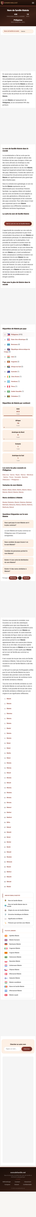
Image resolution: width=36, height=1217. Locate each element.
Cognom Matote (14, 953)
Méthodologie (7, 1181)
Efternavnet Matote (15, 974)
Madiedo (11, 502)
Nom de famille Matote (15, 900)
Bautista (25, 477)
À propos (17, 1181)
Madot (4, 490)
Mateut (18, 505)
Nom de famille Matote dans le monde (17, 905)
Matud (11, 507)
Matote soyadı (13, 995)
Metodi (9, 881)
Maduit (17, 502)
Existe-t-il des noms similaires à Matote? (15, 570)
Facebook (26, 578)
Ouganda (14, 362)
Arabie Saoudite (16, 391)
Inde (12, 357)
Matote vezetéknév (15, 982)
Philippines (14, 334)
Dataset (16, 1184)
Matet (14, 490)
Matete (15, 492)
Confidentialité (27, 1184)
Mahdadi (5, 505)
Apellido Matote (14, 936)
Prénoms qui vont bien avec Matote (19, 923)
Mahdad (28, 502)
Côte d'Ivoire (15, 376)
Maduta (22, 502)
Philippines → (16, 480)
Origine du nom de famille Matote (18, 910)
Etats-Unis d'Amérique (18, 339)
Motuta (9, 802)
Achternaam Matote (15, 965)
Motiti (9, 847)
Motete (9, 778)
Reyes (18, 475)
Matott (24, 490)
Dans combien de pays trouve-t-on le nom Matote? (16, 543)
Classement (27, 1181)
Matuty (21, 492)
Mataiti (9, 832)
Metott (10, 492)
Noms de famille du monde (11, 31)
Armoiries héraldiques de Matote (18, 914)
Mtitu (8, 822)
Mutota (9, 788)
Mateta (9, 733)
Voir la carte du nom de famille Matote (18, 223)
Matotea (9, 713)
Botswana (14, 344)
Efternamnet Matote (15, 991)
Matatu (9, 723)
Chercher (27, 1049)
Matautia (12, 505)
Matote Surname (14, 940)
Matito (19, 490)
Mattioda (5, 507)
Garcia (12, 475)
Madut (9, 886)
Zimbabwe (14, 396)
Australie (14, 371)
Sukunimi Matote (14, 978)
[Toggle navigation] (33, 3)
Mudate (9, 857)
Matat (10, 490)
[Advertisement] (18, 53)
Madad (4, 502)
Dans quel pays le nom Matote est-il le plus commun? (17, 524)
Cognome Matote (14, 948)
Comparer (7, 1184)
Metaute (9, 862)
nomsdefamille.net (18, 1172)
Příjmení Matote (14, 970)
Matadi (9, 852)
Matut (29, 490)
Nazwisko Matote (14, 961)
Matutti (9, 877)
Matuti (9, 773)
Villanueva (6, 480)
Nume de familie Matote (16, 986)
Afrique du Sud (16, 367)
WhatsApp (13, 578)
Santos (5, 477)
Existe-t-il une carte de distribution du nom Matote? (16, 561)
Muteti (9, 867)
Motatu (9, 797)
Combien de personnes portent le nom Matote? (16, 552)
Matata (9, 763)
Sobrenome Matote (15, 957)
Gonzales (18, 477)
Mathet (23, 505)
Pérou (13, 386)
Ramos (23, 475)
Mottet (9, 842)
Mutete (9, 738)
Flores (11, 477)
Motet (9, 837)
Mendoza (30, 475)
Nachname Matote (15, 944)
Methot (9, 872)
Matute (4, 492)
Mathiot (29, 505)
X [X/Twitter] (19, 578)
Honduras (14, 381)
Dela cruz (5, 475)
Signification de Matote (15, 918)
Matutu (9, 718)
